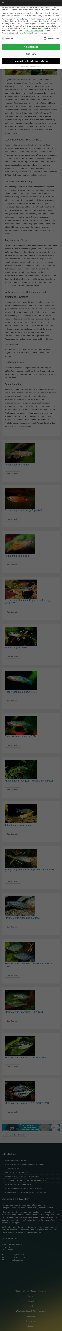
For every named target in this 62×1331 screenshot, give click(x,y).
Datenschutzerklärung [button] (36, 66)
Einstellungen (25, 33)
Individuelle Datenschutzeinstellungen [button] (31, 61)
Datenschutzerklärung (34, 31)
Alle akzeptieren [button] (31, 47)
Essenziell (7, 38)
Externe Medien (51, 38)
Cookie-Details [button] (24, 66)
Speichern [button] (31, 54)
